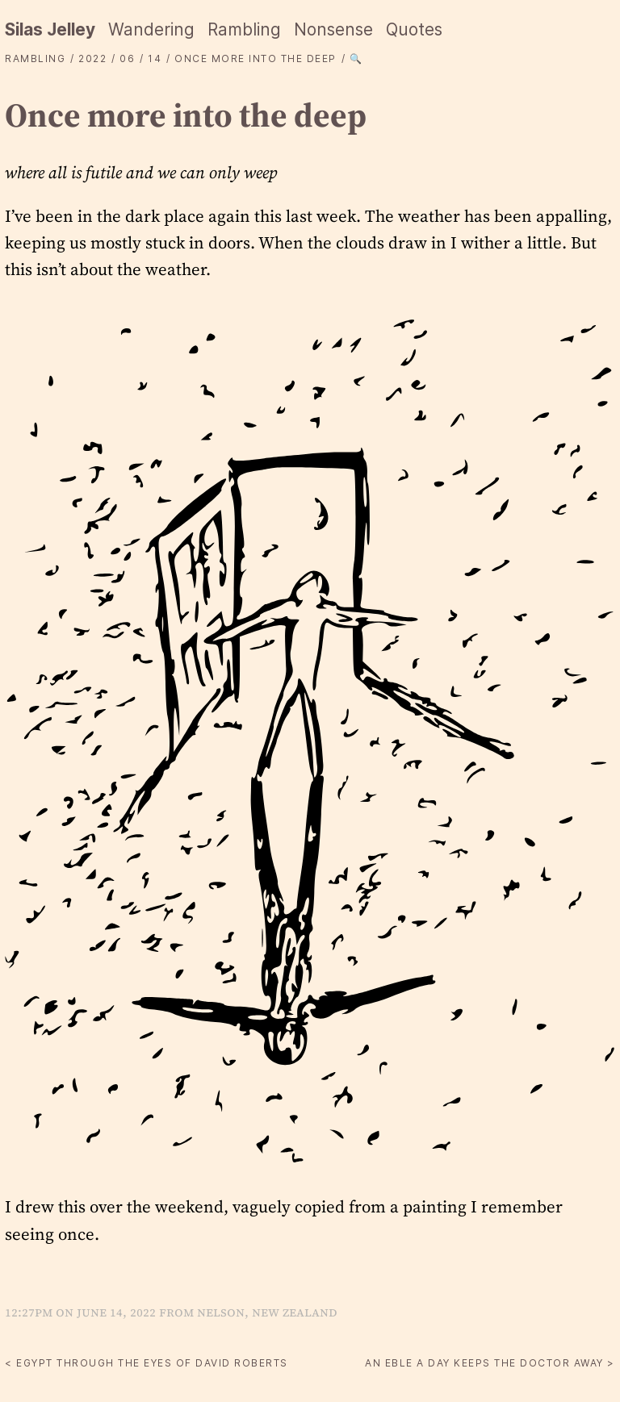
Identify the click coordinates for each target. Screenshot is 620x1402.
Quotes (414, 29)
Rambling (244, 29)
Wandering (151, 29)
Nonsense (333, 29)
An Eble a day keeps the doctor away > (490, 1363)
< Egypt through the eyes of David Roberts (146, 1363)
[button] (309, 738)
